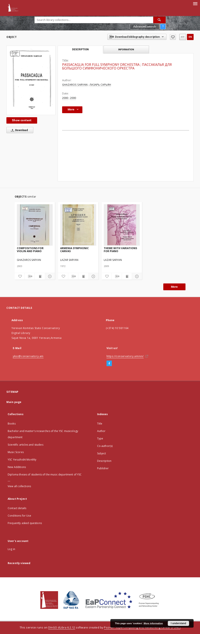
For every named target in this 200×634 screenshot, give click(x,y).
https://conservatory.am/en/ (125, 356)
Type (100, 438)
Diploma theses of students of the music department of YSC (45, 474)
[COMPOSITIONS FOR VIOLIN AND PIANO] (35, 224)
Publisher (103, 468)
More (174, 286)
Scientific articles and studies (25, 444)
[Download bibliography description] (30, 276)
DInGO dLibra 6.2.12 (61, 627)
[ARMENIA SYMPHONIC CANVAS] (78, 224)
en (190, 37)
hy (182, 37)
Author (101, 431)
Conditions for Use (19, 515)
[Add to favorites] (173, 37)
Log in (11, 549)
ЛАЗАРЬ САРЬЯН (100, 85)
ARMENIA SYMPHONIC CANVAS (74, 249)
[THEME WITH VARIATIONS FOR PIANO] (122, 224)
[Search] (159, 19)
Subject (101, 453)
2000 (65, 98)
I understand (178, 623)
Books (12, 423)
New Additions (17, 467)
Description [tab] (80, 49)
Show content (22, 120)
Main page (14, 402)
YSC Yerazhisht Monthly (22, 459)
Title (99, 423)
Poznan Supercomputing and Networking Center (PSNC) (142, 627)
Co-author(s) (105, 446)
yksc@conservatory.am (28, 356)
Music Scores (16, 452)
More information (153, 623)
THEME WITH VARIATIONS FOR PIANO (120, 249)
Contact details (17, 508)
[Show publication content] (40, 276)
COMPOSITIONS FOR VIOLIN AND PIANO (30, 249)
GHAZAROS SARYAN (75, 85)
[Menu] (195, 3)
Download (18, 130)
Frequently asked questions (25, 523)
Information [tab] (126, 49)
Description (104, 461)
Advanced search (144, 26)
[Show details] (49, 276)
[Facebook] (109, 363)
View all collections (19, 486)
